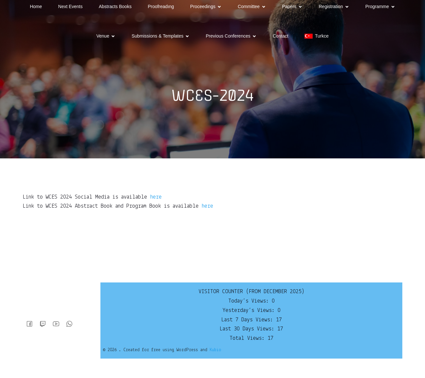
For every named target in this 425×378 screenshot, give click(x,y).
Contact (280, 36)
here (156, 197)
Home (36, 6)
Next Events (70, 6)
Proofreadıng (161, 6)
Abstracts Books (115, 6)
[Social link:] (32, 323)
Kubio (215, 350)
